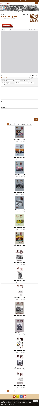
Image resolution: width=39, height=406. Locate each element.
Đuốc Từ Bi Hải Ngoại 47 (19, 350)
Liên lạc (31, 0)
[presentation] (11, 114)
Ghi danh (21, 0)
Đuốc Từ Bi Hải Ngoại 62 (19, 139)
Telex (33, 77)
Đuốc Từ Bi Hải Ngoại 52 (19, 262)
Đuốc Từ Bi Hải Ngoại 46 (19, 368)
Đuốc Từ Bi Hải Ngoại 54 (19, 210)
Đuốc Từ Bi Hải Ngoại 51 (19, 280)
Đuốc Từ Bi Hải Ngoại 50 (19, 298)
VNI (36, 77)
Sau (27, 14)
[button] (36, 3)
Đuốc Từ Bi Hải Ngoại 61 (19, 227)
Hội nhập (27, 0)
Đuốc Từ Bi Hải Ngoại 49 (19, 315)
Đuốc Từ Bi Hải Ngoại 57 (19, 245)
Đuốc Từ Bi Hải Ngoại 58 (19, 192)
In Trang (1, 75)
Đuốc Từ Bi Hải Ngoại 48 (19, 333)
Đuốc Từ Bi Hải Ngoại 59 (19, 175)
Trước (24, 14)
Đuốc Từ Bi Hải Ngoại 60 (19, 157)
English (36, 0)
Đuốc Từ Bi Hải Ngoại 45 (19, 385)
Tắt (30, 77)
